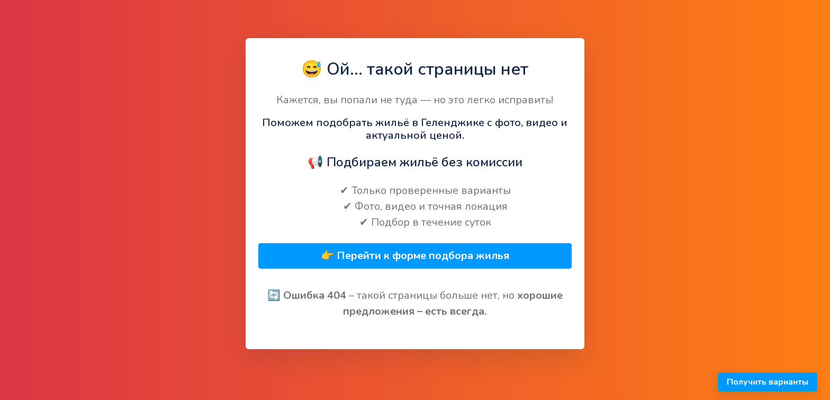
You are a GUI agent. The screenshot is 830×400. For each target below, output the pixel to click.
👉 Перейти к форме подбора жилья (415, 255)
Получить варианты (767, 382)
